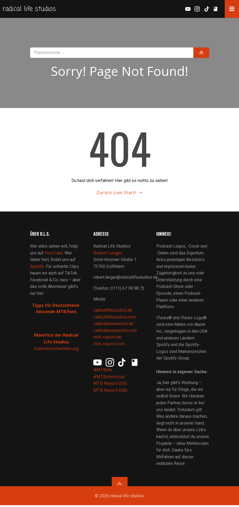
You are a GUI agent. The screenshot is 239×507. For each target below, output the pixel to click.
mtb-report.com (109, 345)
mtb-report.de (107, 339)
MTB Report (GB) (110, 392)
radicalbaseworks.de (113, 325)
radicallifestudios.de (112, 312)
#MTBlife (102, 372)
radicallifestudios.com (114, 318)
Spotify (37, 268)
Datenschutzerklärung (56, 350)
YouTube (54, 254)
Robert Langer (107, 254)
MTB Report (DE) (110, 385)
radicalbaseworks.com (115, 332)
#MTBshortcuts (109, 378)
